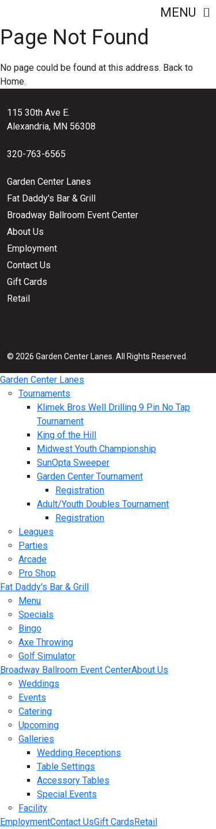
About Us (25, 231)
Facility (32, 808)
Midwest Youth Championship (96, 448)
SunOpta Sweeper (73, 462)
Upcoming (38, 725)
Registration (79, 490)
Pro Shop (37, 573)
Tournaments (44, 393)
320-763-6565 (36, 154)
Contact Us (29, 265)
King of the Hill (66, 434)
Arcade (32, 559)
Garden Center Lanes (49, 181)
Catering (35, 711)
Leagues (36, 531)
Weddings (38, 683)
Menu (184, 12)
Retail (18, 298)
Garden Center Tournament (90, 476)
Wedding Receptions (79, 752)
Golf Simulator (46, 656)
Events (32, 697)
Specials (36, 614)
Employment (32, 248)
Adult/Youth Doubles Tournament (103, 504)
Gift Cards (27, 281)
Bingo (29, 628)
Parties (33, 545)
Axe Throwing (45, 642)
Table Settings (66, 766)
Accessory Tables (73, 780)
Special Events (67, 794)
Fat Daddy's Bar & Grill (51, 198)
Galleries (36, 738)
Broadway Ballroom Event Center (72, 215)
